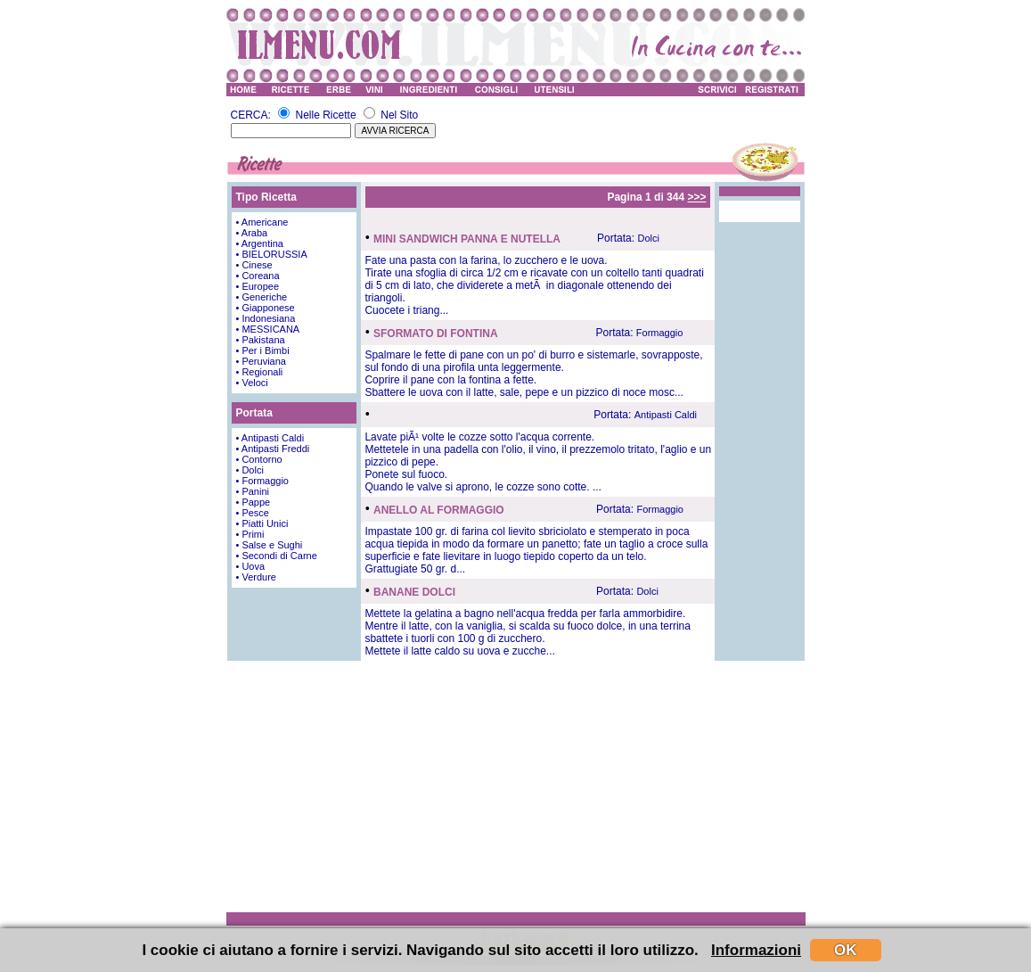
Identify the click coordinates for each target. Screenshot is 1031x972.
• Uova (251, 566)
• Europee (258, 286)
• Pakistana (260, 339)
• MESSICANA (268, 329)
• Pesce (252, 512)
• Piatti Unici (262, 523)
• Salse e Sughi (269, 545)
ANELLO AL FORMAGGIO (438, 510)
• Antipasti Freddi (273, 448)
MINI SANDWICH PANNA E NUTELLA (467, 239)
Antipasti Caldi (665, 414)
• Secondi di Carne (276, 555)
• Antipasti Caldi (270, 437)
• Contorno (259, 459)
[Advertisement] (516, 785)
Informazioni (756, 950)
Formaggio (659, 332)
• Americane (262, 222)
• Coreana (258, 275)
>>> (696, 197)
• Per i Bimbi (263, 350)
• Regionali (259, 372)
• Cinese (254, 264)
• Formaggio (263, 480)
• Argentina (259, 243)
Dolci (648, 238)
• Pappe (253, 502)
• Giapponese (265, 307)
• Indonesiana (266, 318)
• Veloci (252, 382)
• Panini (253, 491)
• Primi (250, 534)
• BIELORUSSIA (271, 254)
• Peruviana (261, 361)
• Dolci (250, 470)
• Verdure (256, 577)
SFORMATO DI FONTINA (435, 333)
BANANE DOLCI (414, 592)
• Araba (252, 232)
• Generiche (262, 297)
